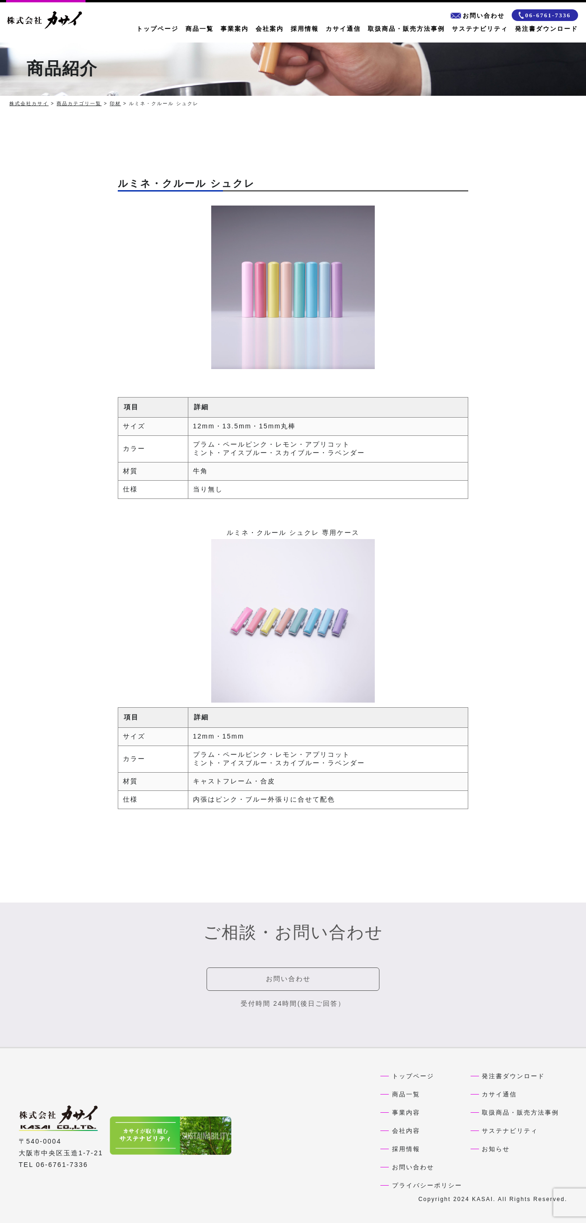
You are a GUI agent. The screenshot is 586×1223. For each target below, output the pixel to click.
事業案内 (235, 28)
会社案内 (270, 28)
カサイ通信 (343, 28)
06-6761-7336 (545, 15)
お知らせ (496, 1148)
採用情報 (305, 28)
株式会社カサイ (29, 103)
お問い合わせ (477, 15)
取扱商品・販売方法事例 (406, 28)
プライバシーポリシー (427, 1185)
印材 (115, 103)
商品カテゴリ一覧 (79, 103)
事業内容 (406, 1112)
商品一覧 (200, 28)
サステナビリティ (480, 28)
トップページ (157, 28)
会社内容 (406, 1130)
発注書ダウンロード (546, 28)
